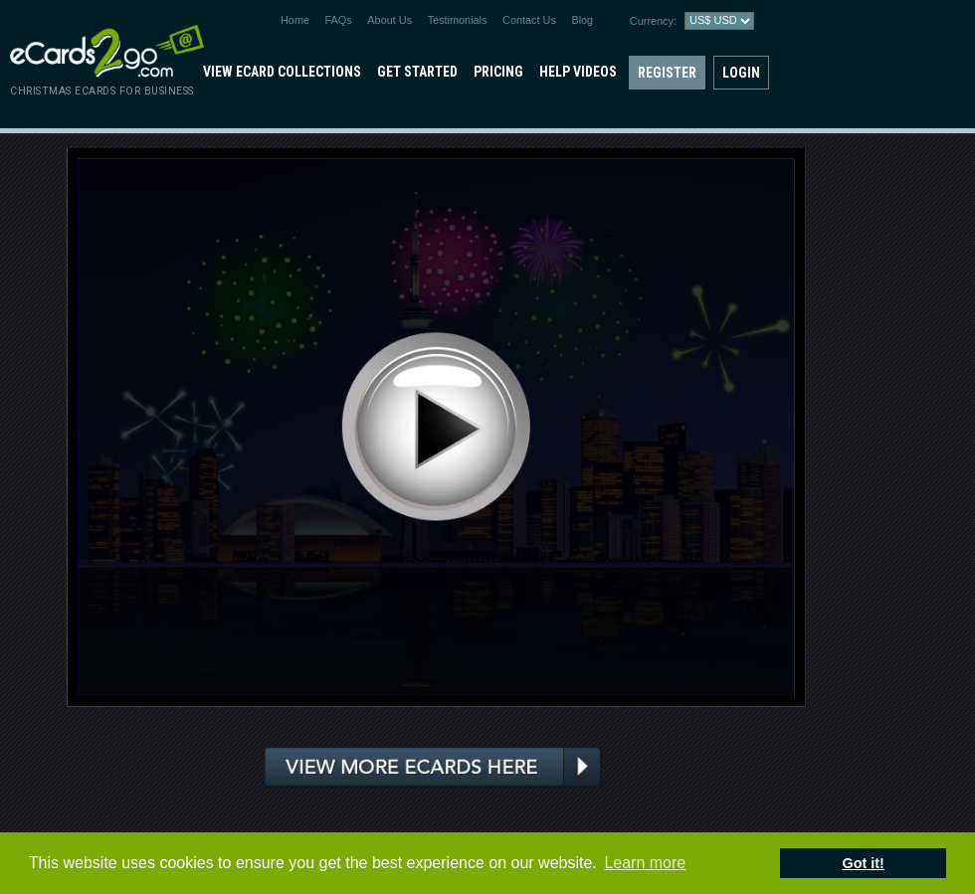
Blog (582, 20)
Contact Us (529, 20)
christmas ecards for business (102, 91)
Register (667, 73)
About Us (389, 20)
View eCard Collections (282, 72)
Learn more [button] (644, 862)
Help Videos (578, 72)
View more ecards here (434, 767)
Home (295, 20)
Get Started (417, 72)
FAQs (338, 20)
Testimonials (458, 20)
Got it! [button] (863, 863)
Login (741, 73)
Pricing (498, 72)
